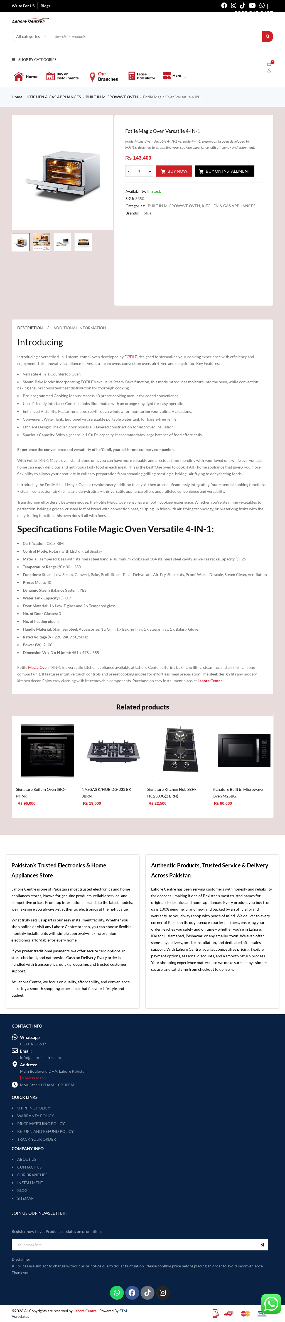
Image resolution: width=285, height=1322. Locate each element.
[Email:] (15, 1051)
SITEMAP (25, 1198)
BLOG (22, 1190)
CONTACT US (29, 1167)
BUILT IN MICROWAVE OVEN (112, 96)
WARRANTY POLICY (35, 1115)
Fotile (146, 213)
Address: (28, 1064)
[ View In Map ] (33, 1077)
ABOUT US (26, 1159)
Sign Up (262, 1244)
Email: (26, 1050)
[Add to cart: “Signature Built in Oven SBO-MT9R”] (26, 811)
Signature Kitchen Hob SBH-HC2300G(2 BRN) (171, 792)
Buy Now (177, 171)
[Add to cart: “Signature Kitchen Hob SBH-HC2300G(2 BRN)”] (157, 811)
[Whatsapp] (15, 1037)
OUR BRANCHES (32, 1174)
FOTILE (130, 356)
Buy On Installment (228, 171)
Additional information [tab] (79, 327)
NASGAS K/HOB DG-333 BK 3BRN (106, 792)
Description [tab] (30, 327)
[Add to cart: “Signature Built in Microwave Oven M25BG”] (223, 811)
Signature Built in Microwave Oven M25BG (238, 792)
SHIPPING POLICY (33, 1108)
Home (17, 96)
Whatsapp (30, 1037)
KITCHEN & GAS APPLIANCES (54, 96)
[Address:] (15, 1064)
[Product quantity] (139, 171)
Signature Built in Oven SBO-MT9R (41, 792)
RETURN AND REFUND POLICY (45, 1131)
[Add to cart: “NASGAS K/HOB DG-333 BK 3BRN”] (92, 811)
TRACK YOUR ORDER (36, 1139)
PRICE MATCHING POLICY (41, 1123)
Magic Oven (38, 667)
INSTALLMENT (30, 1182)
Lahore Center (210, 680)
